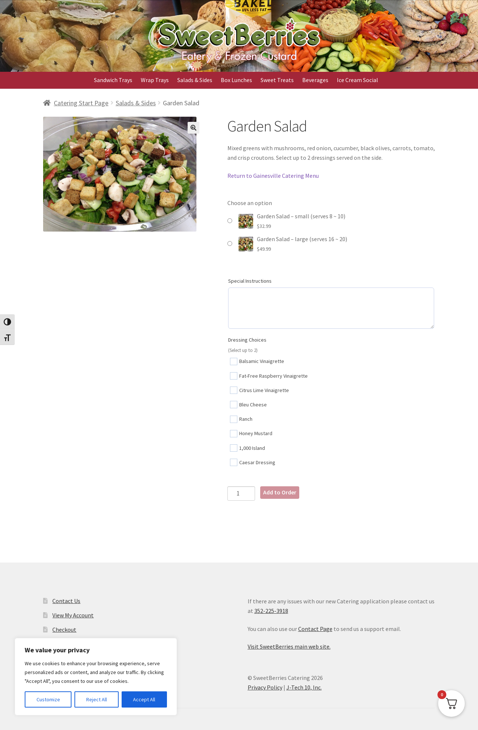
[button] (193, 128)
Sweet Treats (277, 80)
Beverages (315, 80)
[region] (96, 676)
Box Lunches (236, 80)
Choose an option (249, 203)
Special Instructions (250, 281)
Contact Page (315, 628)
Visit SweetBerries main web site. (289, 646)
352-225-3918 (271, 610)
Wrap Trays (155, 80)
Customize (48, 699)
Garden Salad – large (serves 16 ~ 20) (302, 239)
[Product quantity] (241, 493)
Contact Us (66, 600)
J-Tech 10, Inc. (304, 687)
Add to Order (279, 492)
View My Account (73, 615)
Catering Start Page (81, 103)
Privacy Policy (265, 687)
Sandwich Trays (113, 80)
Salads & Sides (194, 80)
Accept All (144, 699)
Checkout (64, 629)
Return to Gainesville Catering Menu (273, 175)
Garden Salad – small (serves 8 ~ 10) (301, 216)
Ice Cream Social (357, 80)
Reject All (96, 699)
